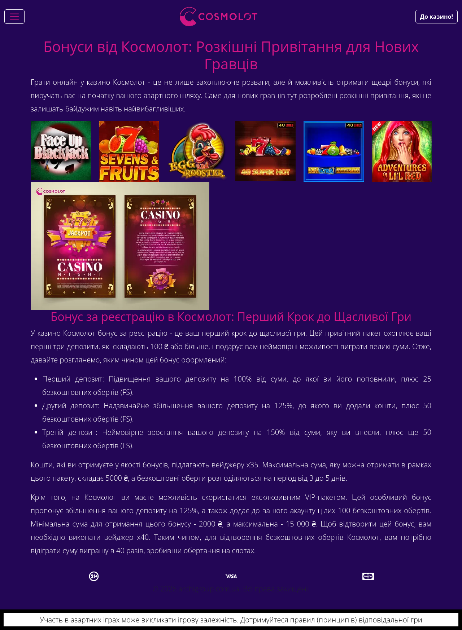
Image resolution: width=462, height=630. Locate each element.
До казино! (436, 17)
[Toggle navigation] (14, 16)
